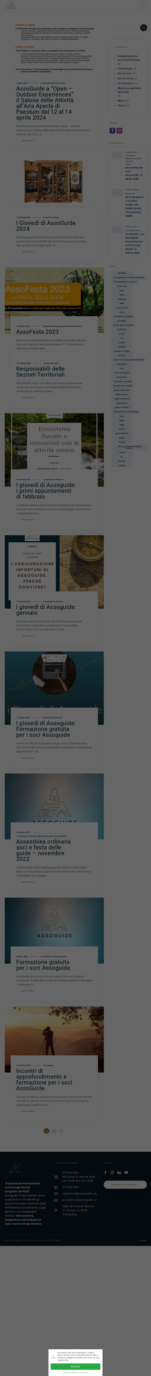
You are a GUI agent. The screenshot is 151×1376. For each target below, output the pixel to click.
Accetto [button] (75, 1366)
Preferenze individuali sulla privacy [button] (75, 1373)
